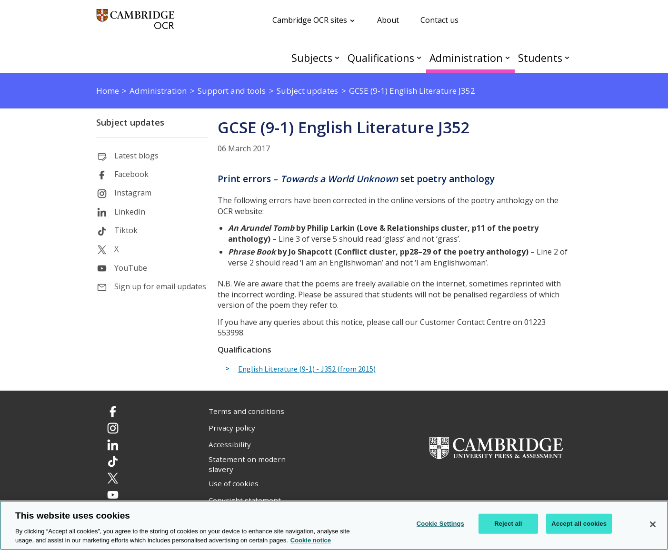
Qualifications (381, 58)
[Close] (652, 524)
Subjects (311, 58)
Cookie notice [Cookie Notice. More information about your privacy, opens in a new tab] (310, 540)
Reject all (508, 523)
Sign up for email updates (160, 286)
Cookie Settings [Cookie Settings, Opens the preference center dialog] (440, 523)
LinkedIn (129, 211)
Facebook (131, 174)
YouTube (130, 268)
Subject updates (130, 122)
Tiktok (126, 230)
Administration (466, 58)
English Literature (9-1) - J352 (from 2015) (307, 369)
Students (540, 58)
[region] (334, 525)
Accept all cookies (579, 523)
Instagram (132, 192)
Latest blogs (136, 155)
